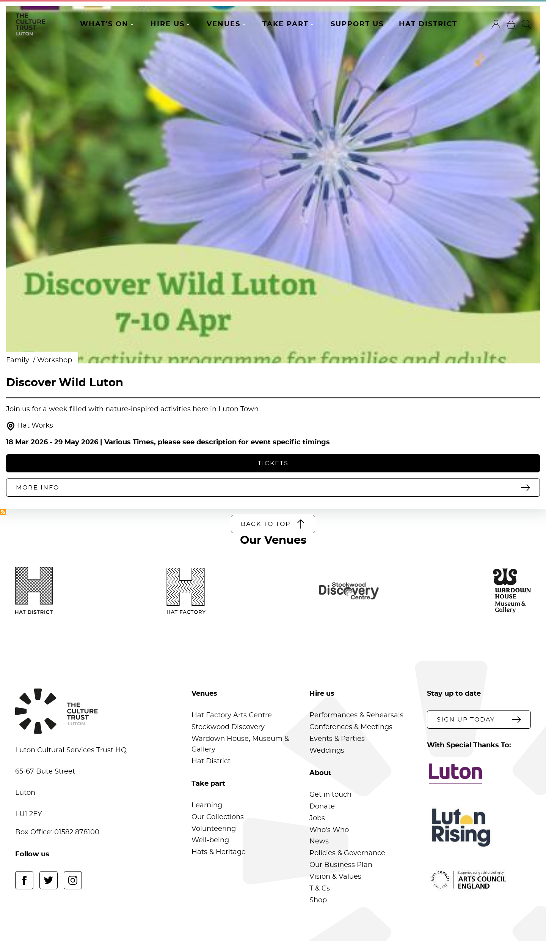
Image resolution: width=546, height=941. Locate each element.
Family (18, 360)
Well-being (210, 840)
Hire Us (168, 24)
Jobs (317, 818)
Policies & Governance (347, 853)
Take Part (285, 24)
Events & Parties (337, 739)
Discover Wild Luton (64, 382)
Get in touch (330, 794)
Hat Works (29, 426)
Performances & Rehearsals (356, 715)
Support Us (357, 24)
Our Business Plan (340, 865)
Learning (206, 805)
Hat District (428, 24)
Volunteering (213, 829)
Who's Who (329, 830)
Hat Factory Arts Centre (231, 715)
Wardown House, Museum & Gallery (240, 744)
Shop (318, 900)
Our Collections (217, 817)
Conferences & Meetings (350, 727)
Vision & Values (335, 876)
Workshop (54, 360)
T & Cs (319, 888)
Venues (223, 24)
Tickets (273, 463)
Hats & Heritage (218, 852)
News (319, 841)
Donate (322, 806)
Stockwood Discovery (228, 727)
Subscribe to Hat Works (3, 512)
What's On (104, 24)
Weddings (326, 750)
